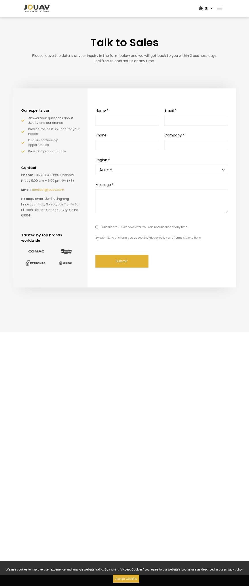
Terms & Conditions (187, 237)
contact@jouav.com (48, 190)
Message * (104, 184)
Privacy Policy (158, 237)
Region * (102, 160)
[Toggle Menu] (219, 8)
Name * (101, 110)
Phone (100, 135)
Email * (170, 110)
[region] (124, 573)
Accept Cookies (126, 578)
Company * (174, 135)
